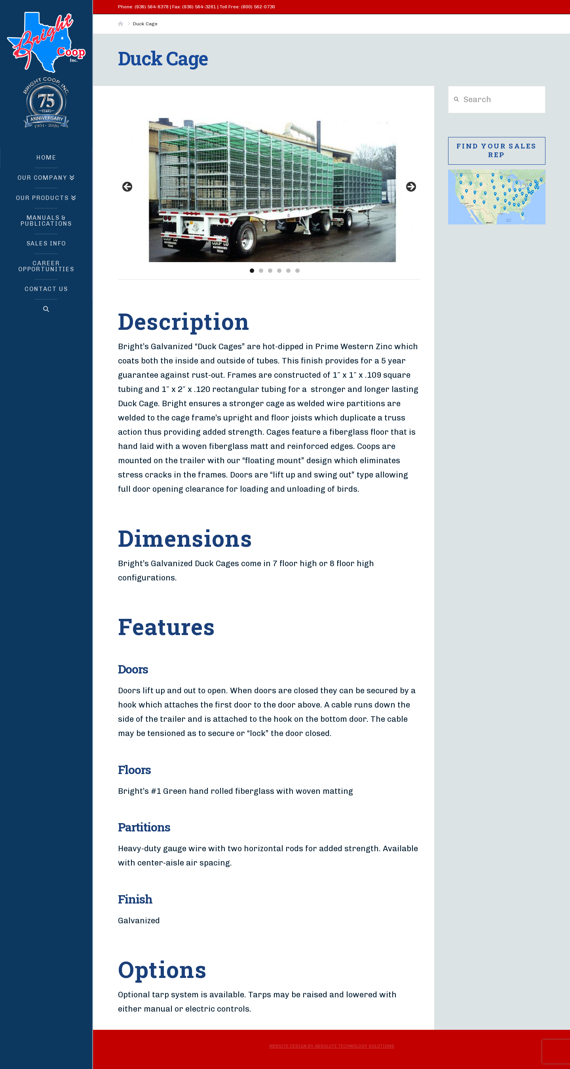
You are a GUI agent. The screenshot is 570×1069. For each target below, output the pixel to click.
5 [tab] (288, 270)
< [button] (128, 187)
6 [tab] (297, 270)
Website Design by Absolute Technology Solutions (331, 1046)
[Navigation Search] (46, 309)
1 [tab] (252, 270)
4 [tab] (279, 270)
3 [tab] (270, 270)
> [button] (410, 187)
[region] (269, 189)
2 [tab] (261, 270)
